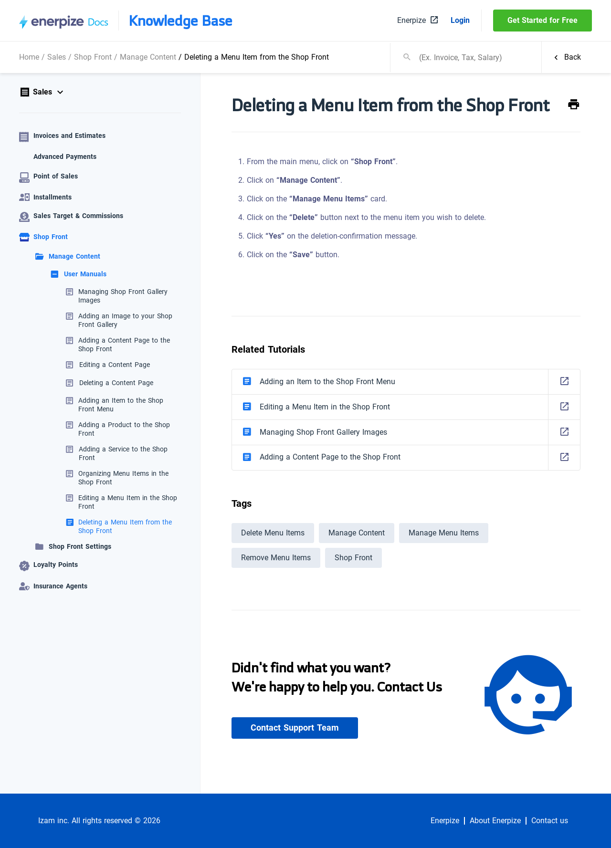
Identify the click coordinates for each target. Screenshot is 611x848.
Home (29, 57)
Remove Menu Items (276, 557)
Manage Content (148, 57)
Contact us (549, 821)
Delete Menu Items (273, 532)
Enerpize (445, 821)
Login (460, 20)
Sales (56, 57)
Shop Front (93, 57)
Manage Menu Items (444, 532)
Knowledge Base (180, 20)
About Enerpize (495, 821)
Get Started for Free (542, 20)
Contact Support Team (295, 728)
